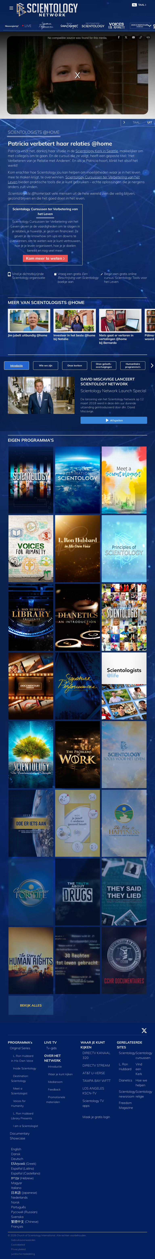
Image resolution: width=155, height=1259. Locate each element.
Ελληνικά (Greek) (23, 1164)
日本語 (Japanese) (24, 1193)
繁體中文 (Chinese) (25, 1222)
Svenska (17, 1217)
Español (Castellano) (25, 1173)
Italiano (16, 1188)
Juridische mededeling (23, 1253)
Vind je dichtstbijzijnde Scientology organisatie (28, 276)
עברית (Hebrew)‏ (22, 1178)
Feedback (54, 1089)
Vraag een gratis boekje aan (78, 277)
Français (17, 1226)
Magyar (16, 1183)
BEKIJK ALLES (31, 1005)
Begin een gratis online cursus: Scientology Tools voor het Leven (125, 277)
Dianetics (125, 1080)
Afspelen (114, 420)
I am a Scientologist (25, 1126)
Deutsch (17, 1159)
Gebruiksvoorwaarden (23, 1239)
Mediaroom (55, 1082)
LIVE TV (50, 1042)
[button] (152, 366)
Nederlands (19, 1197)
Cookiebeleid (18, 1244)
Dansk (15, 1154)
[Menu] (11, 8)
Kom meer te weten (45, 258)
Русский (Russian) (24, 1212)
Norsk (15, 1202)
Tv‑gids (51, 1048)
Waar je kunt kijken (60, 1074)
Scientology (127, 1053)
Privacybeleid (18, 1249)
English (16, 1149)
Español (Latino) (22, 1168)
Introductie (55, 1066)
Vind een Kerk (139, 1069)
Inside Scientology (24, 1068)
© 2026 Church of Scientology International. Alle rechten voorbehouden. (47, 1235)
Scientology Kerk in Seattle (96, 151)
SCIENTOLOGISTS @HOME (34, 132)
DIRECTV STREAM (96, 1065)
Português (18, 1207)
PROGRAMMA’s (20, 1042)
